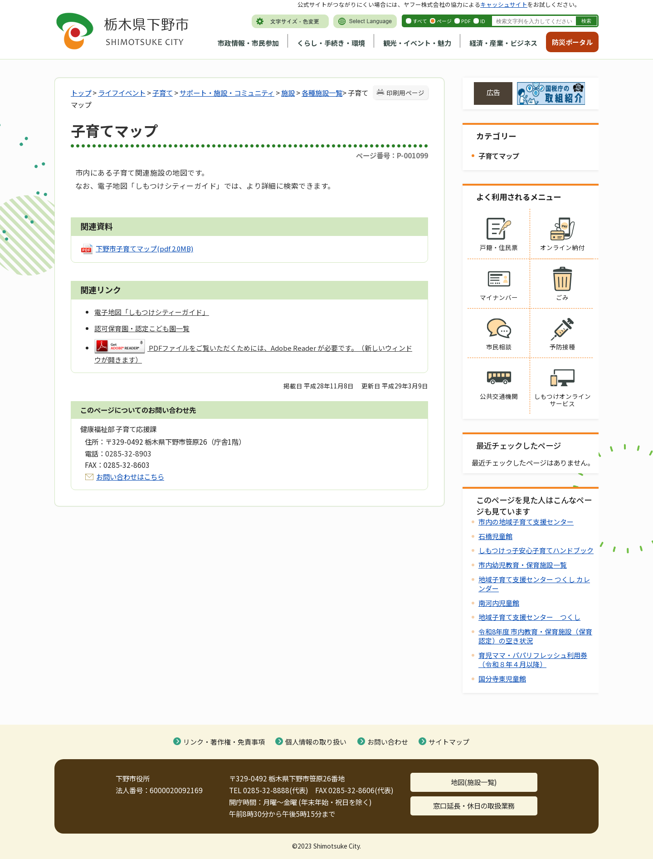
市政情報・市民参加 (248, 43)
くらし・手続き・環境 (331, 43)
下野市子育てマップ (144, 248)
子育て (162, 93)
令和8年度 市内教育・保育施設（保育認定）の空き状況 (535, 636)
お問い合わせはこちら (130, 476)
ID (482, 21)
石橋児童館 (495, 536)
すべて (420, 21)
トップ (81, 93)
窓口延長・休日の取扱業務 (474, 805)
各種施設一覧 (322, 93)
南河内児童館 (498, 603)
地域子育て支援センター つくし (529, 617)
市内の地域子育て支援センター (526, 521)
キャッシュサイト (503, 4)
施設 (288, 93)
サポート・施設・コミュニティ (227, 93)
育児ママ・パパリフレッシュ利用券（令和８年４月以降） (532, 659)
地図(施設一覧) (474, 782)
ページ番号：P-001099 (392, 155)
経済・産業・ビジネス (503, 43)
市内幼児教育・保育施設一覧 (522, 564)
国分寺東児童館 (502, 678)
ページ (444, 21)
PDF (466, 21)
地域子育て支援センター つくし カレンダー (534, 583)
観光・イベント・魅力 (417, 43)
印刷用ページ (405, 92)
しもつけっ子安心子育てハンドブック (536, 550)
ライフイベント (122, 93)
